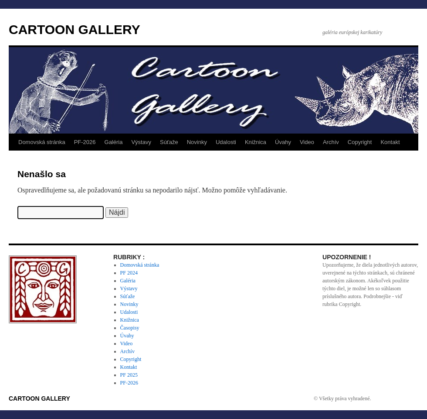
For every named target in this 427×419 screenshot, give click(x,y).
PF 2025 (129, 375)
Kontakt (390, 142)
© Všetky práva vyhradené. (342, 398)
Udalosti (226, 142)
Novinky (197, 142)
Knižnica (255, 142)
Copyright (360, 142)
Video (307, 142)
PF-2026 (85, 142)
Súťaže (169, 142)
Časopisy (129, 328)
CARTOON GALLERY (74, 29)
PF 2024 (129, 273)
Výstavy (141, 142)
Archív (331, 142)
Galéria (114, 142)
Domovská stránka (41, 142)
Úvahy (283, 142)
